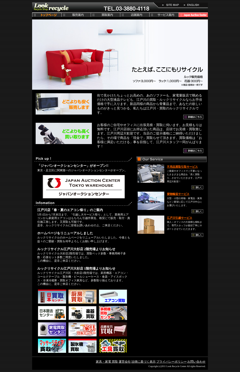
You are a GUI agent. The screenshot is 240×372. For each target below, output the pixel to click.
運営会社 (125, 361)
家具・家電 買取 (107, 361)
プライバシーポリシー (171, 361)
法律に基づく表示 (143, 361)
